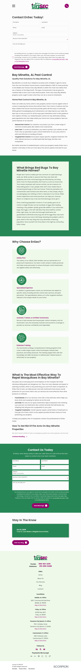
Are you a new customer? (20, 38)
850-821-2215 (44, 564)
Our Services (40, 582)
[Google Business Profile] (44, 649)
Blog (40, 585)
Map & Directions (40, 605)
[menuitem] (14, 669)
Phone (14, 27)
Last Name (45, 22)
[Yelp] (40, 649)
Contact (40, 589)
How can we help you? (19, 44)
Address (15, 33)
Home (40, 575)
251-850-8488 (45, 566)
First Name (16, 22)
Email (43, 27)
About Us (40, 578)
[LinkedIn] (37, 649)
